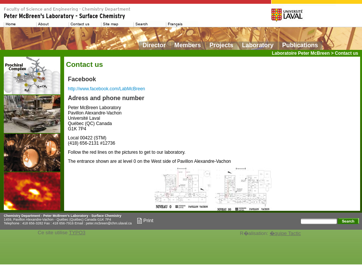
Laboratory (258, 45)
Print (145, 221)
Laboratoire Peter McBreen (301, 53)
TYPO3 (77, 232)
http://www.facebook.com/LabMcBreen (106, 88)
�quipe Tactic (285, 233)
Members (187, 45)
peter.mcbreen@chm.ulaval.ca (109, 223)
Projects (221, 45)
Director (154, 45)
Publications (300, 45)
